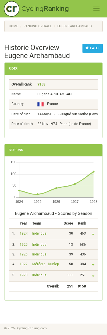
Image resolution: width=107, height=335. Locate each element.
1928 (24, 275)
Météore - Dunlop (45, 264)
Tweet (92, 48)
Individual (39, 233)
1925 (24, 245)
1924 (24, 233)
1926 (24, 254)
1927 (24, 264)
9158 (41, 84)
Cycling (45, 8)
